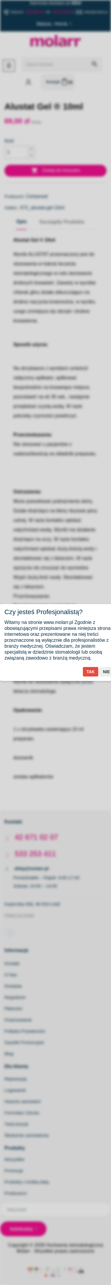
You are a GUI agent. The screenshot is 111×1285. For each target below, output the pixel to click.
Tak (90, 671)
